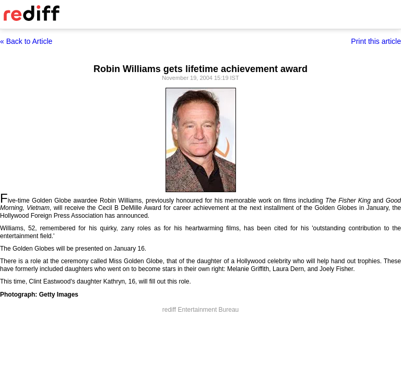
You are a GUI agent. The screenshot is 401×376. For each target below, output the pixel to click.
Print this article (376, 41)
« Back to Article (26, 41)
